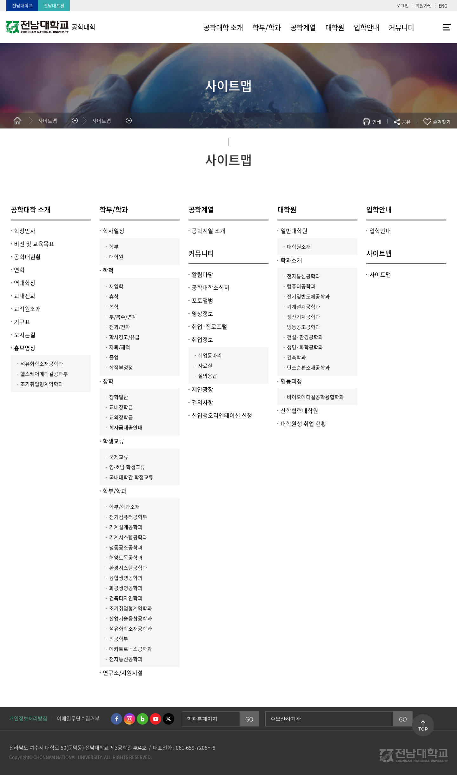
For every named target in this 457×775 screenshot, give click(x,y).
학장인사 (25, 231)
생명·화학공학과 (305, 347)
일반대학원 (294, 231)
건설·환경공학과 (305, 337)
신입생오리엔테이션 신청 (222, 415)
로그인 (402, 5)
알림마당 (202, 274)
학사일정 (113, 231)
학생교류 (113, 441)
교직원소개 (27, 309)
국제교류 (118, 457)
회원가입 (423, 5)
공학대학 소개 (30, 209)
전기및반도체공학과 (308, 296)
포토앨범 (202, 300)
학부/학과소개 (124, 506)
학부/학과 (114, 209)
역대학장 (25, 283)
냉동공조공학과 (125, 547)
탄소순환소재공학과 (308, 367)
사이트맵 (379, 253)
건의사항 (202, 402)
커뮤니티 (201, 253)
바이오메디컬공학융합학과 (315, 397)
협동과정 (291, 381)
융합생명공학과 (125, 577)
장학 (108, 381)
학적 (108, 270)
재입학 (116, 286)
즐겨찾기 (442, 121)
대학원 (116, 256)
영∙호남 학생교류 (127, 467)
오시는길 (25, 335)
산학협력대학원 (299, 410)
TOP (423, 729)
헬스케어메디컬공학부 (44, 374)
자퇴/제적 (119, 347)
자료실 (205, 365)
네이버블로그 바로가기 (142, 719)
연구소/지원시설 (123, 672)
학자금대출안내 (125, 427)
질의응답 (207, 375)
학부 (114, 246)
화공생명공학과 (125, 588)
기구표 (22, 322)
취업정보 (202, 339)
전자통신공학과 (125, 659)
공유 (406, 121)
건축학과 (296, 357)
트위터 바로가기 (168, 719)
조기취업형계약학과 (41, 384)
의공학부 (118, 638)
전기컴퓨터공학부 (128, 517)
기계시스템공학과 (128, 537)
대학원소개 (299, 246)
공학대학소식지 (210, 287)
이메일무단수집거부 (78, 718)
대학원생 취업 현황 (303, 423)
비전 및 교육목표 (34, 244)
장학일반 (118, 397)
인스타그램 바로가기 (129, 719)
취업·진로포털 (209, 326)
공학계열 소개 (208, 231)
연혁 (19, 270)
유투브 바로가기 (155, 719)
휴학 (114, 296)
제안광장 (202, 389)
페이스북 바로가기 (116, 719)
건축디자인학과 (125, 598)
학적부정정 (121, 367)
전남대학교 (22, 5)
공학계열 (201, 209)
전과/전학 (119, 327)
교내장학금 (121, 407)
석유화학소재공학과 (41, 363)
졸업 (114, 357)
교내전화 (25, 296)
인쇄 (376, 121)
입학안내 (379, 209)
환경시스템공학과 (128, 567)
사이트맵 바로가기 (435, 27)
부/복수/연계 (123, 316)
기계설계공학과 (125, 527)
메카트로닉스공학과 (130, 649)
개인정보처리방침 (28, 718)
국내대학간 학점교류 (131, 477)
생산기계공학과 (303, 316)
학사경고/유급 (124, 337)
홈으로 (17, 120)
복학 (114, 306)
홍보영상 (25, 348)
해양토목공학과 (125, 557)
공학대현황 (27, 257)
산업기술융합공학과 (130, 618)
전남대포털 (54, 5)
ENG (443, 5)
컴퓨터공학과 (301, 286)
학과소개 (291, 260)
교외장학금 (121, 417)
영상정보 (202, 313)
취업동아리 (210, 355)
